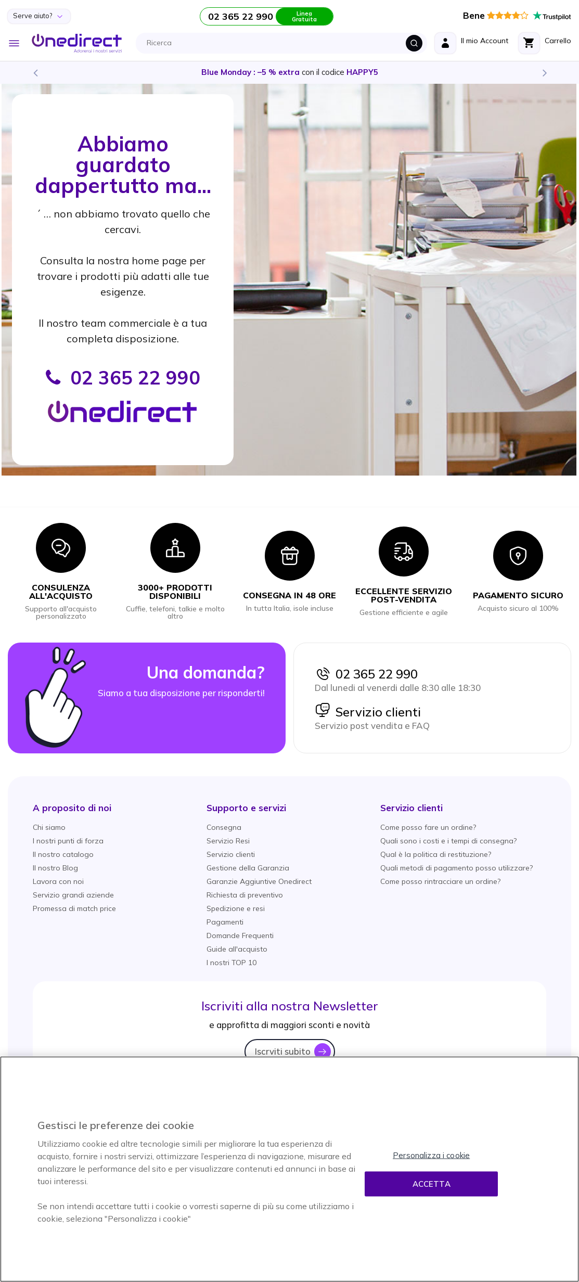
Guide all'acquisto (237, 949)
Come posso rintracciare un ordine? (440, 881)
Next (544, 72)
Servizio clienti (368, 712)
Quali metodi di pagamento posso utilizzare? (456, 868)
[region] (289, 1169)
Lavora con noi (58, 881)
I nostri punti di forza (68, 840)
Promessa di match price (74, 908)
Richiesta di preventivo (245, 895)
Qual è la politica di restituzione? (435, 854)
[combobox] (284, 43)
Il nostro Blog (55, 868)
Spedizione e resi (236, 908)
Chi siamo (49, 827)
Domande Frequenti (240, 935)
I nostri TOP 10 (231, 962)
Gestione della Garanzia (248, 868)
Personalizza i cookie (431, 1155)
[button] (72, 807)
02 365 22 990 (366, 674)
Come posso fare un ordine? (428, 827)
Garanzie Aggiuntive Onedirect (259, 881)
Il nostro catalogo (63, 854)
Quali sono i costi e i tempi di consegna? (448, 840)
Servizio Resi (228, 840)
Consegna (224, 827)
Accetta (432, 1184)
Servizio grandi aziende (73, 895)
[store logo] (76, 43)
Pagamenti (225, 922)
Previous (35, 72)
